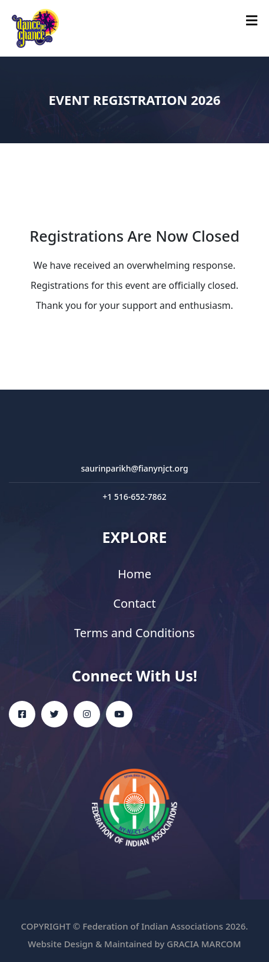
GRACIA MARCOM (204, 944)
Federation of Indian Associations (152, 926)
